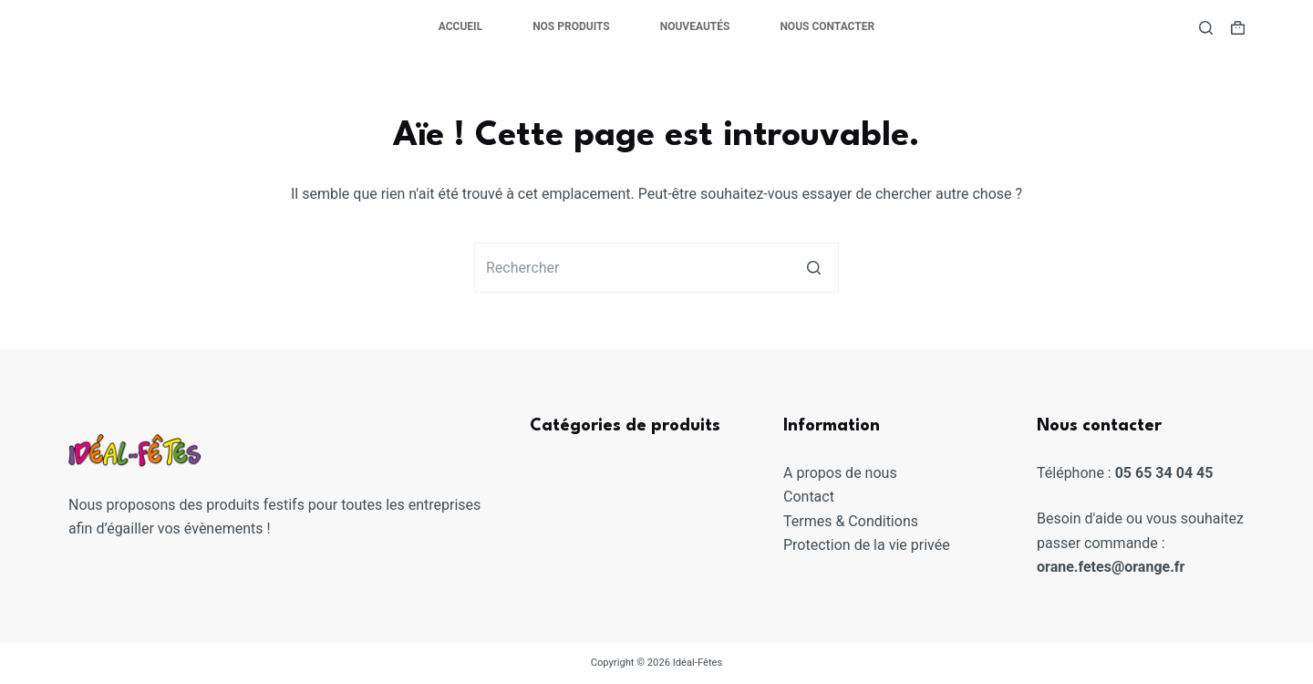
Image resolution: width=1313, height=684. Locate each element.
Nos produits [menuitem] (571, 26)
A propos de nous (840, 473)
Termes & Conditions (850, 521)
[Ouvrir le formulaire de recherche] (1206, 28)
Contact (808, 496)
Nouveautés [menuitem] (695, 26)
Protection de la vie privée (866, 545)
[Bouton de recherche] (814, 268)
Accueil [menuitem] (460, 26)
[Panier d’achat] (1238, 28)
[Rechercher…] (656, 268)
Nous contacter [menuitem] (827, 26)
